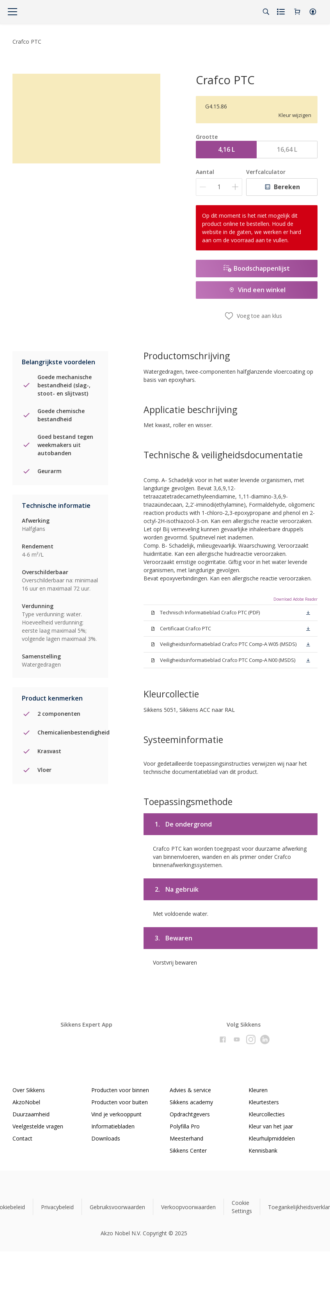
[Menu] (12, 12)
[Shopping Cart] (297, 11)
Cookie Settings (242, 1207)
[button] (313, 11)
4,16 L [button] (226, 149)
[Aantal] (219, 187)
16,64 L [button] (287, 149)
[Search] (266, 11)
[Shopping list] (281, 11)
